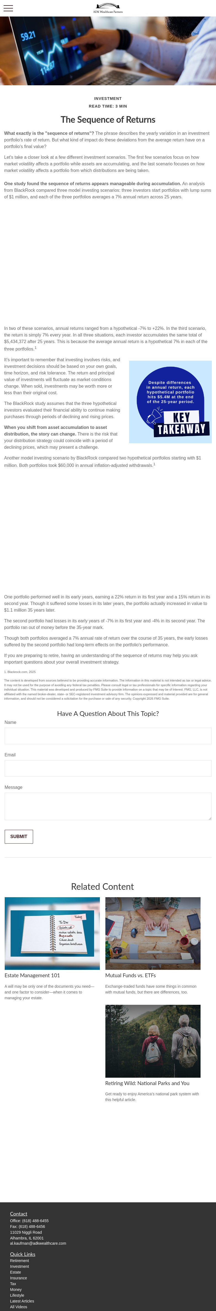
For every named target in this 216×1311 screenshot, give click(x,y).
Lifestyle (17, 1295)
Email (10, 754)
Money (16, 1289)
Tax (13, 1284)
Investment (19, 1266)
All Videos (18, 1307)
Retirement (19, 1260)
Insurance (18, 1278)
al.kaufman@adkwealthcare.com (38, 1243)
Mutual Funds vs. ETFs (130, 975)
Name (11, 722)
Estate (15, 1272)
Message (14, 787)
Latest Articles (22, 1301)
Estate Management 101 (32, 975)
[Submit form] (19, 837)
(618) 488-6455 (35, 1221)
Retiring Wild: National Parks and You (147, 1083)
